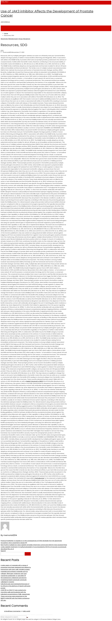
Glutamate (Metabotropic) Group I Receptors (15, 39)
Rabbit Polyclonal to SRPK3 (34, 381)
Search (3, 551)
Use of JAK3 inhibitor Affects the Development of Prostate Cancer (47, 13)
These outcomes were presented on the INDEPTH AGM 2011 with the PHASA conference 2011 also (15, 598)
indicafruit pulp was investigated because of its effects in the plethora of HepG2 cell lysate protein (15, 586)
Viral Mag (39, 615)
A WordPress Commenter (12, 611)
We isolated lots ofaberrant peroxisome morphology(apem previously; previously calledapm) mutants (14, 580)
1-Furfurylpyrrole (39, 478)
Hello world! (26, 611)
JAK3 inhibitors (5, 22)
